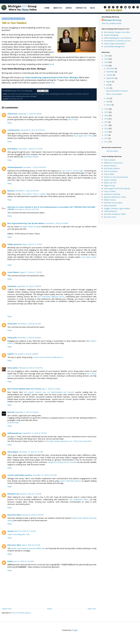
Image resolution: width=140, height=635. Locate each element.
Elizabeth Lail (13, 494)
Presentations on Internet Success (117, 41)
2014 (106, 135)
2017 (106, 125)
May (108, 98)
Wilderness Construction (113, 163)
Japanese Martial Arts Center (115, 197)
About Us (57, 8)
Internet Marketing (111, 35)
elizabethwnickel (14, 167)
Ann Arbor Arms (110, 217)
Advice (69, 8)
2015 (106, 132)
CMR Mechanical (110, 211)
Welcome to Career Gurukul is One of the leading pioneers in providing (38, 207)
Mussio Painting (110, 180)
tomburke (11, 286)
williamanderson (14, 433)
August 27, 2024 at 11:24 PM (31, 272)
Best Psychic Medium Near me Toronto (24, 389)
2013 (106, 138)
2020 (106, 115)
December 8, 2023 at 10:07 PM (27, 209)
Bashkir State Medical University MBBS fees (28, 548)
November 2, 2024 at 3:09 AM (29, 337)
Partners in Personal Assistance (116, 177)
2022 (106, 109)
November (110, 72)
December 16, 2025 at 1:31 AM (31, 452)
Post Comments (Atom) (21, 613)
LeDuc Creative (110, 191)
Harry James (12, 368)
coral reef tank (13, 422)
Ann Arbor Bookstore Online (115, 214)
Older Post (92, 609)
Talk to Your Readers (114, 94)
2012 (106, 142)
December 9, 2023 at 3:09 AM (56, 223)
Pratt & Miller (109, 174)
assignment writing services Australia (62, 462)
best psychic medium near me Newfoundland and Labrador (49, 392)
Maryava (11, 191)
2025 (106, 59)
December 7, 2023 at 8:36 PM (34, 167)
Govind (10, 531)
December (110, 68)
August (109, 81)
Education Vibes (14, 515)
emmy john (12, 324)
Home (47, 8)
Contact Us (81, 8)
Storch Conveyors (111, 171)
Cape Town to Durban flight (72, 171)
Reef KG (10, 412)
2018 (106, 122)
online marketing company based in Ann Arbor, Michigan (51, 77)
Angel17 (10, 354)
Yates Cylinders (110, 160)
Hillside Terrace (110, 200)
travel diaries (13, 272)
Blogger (75, 630)
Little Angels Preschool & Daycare (117, 188)
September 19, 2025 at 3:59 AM (34, 433)
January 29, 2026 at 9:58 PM (32, 515)
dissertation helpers (31, 157)
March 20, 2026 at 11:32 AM (25, 531)
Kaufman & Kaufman (112, 194)
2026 (106, 56)
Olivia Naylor (12, 452)
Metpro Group (109, 185)
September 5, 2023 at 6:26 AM (30, 114)
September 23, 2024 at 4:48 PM (29, 286)
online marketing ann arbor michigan (23, 96)
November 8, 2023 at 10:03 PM (33, 130)
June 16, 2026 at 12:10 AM (24, 561)
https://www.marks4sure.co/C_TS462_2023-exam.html (70, 441)
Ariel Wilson (12, 149)
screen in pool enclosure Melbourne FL (48, 357)
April (108, 101)
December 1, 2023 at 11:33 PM (30, 149)
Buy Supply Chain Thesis (83, 136)
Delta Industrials (110, 205)
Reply (9, 123)
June (108, 88)
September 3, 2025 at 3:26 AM (26, 412)
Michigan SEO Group (112, 20)
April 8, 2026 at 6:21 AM (31, 545)
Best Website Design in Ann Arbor (117, 32)
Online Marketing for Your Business (117, 38)
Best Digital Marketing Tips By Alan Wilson (25, 223)
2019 (106, 119)
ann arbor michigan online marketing (44, 94)
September (110, 78)
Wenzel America (110, 166)
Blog (92, 8)
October (109, 75)
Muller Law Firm (110, 183)
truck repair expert (89, 257)
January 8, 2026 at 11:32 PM (30, 494)
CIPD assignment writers (78, 499)
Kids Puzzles (73, 119)
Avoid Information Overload (116, 91)
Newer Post (6, 609)
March (109, 105)
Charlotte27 (12, 114)
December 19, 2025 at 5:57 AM (45, 475)
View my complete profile (111, 23)
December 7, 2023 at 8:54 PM (27, 191)
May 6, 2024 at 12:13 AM (32, 244)
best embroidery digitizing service (50, 296)
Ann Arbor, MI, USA (16, 99)
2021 (106, 112)
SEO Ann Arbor (112, 151)
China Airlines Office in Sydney (33, 194)
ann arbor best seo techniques (19, 94)
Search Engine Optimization (114, 43)
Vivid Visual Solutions (112, 168)
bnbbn (10, 561)
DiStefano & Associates (113, 203)
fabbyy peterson (14, 244)
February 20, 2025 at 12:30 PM (30, 368)
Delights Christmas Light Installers (117, 208)
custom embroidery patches (19, 475)
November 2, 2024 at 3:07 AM (29, 324)
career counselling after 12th (18, 534)
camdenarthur (13, 130)
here (51, 64)
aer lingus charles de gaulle (30, 226)
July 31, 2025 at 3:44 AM (51, 389)
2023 (106, 65)
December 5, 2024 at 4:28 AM (26, 354)
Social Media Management (114, 46)
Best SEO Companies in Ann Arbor (70, 94)
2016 (106, 128)
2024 (106, 62)
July (107, 85)
